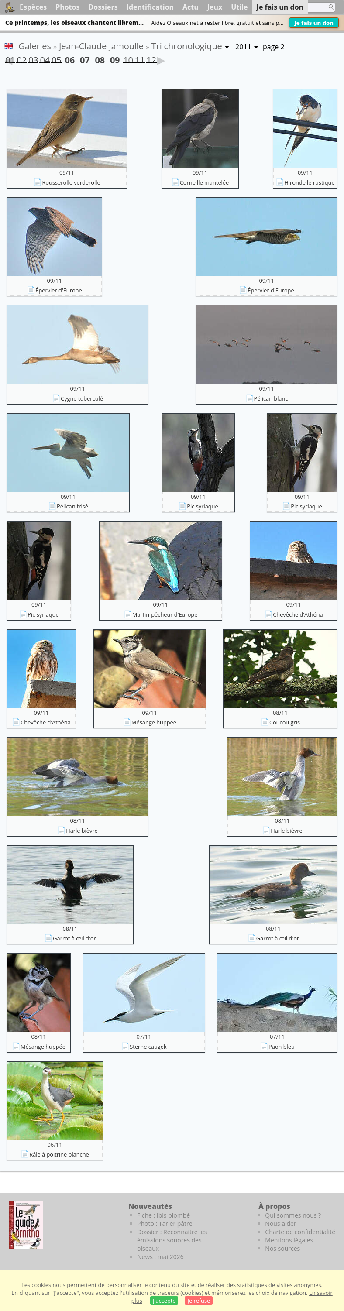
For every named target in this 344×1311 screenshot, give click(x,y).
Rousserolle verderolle (71, 182)
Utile (239, 7)
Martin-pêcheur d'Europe (165, 614)
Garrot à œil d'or (74, 938)
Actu (190, 7)
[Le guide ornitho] (26, 1225)
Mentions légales (289, 1240)
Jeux (215, 7)
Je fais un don (314, 23)
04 (44, 58)
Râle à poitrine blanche (59, 1154)
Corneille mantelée (204, 182)
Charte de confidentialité (300, 1232)
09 (115, 58)
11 (139, 58)
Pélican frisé (72, 506)
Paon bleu (281, 1046)
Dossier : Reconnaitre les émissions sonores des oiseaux (172, 1240)
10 (128, 58)
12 (151, 58)
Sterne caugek (148, 1046)
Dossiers (102, 7)
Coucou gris (284, 722)
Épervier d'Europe (58, 290)
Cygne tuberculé (82, 398)
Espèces (33, 7)
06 (69, 58)
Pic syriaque (202, 506)
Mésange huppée (153, 722)
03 (33, 58)
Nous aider (280, 1223)
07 (84, 58)
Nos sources (282, 1248)
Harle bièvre (82, 830)
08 (99, 58)
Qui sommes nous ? (293, 1215)
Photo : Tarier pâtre (165, 1223)
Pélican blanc (271, 398)
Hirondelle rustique (309, 182)
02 (21, 58)
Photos (67, 7)
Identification (150, 7)
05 (56, 58)
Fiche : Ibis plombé (163, 1215)
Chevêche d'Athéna (298, 614)
